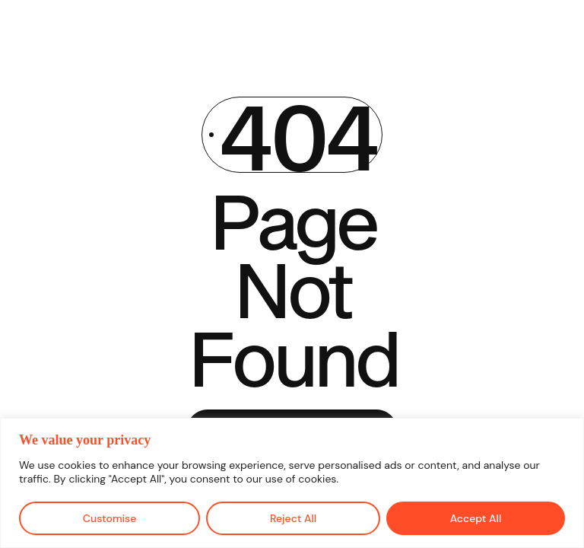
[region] (292, 483)
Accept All (476, 518)
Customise (110, 518)
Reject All (293, 518)
